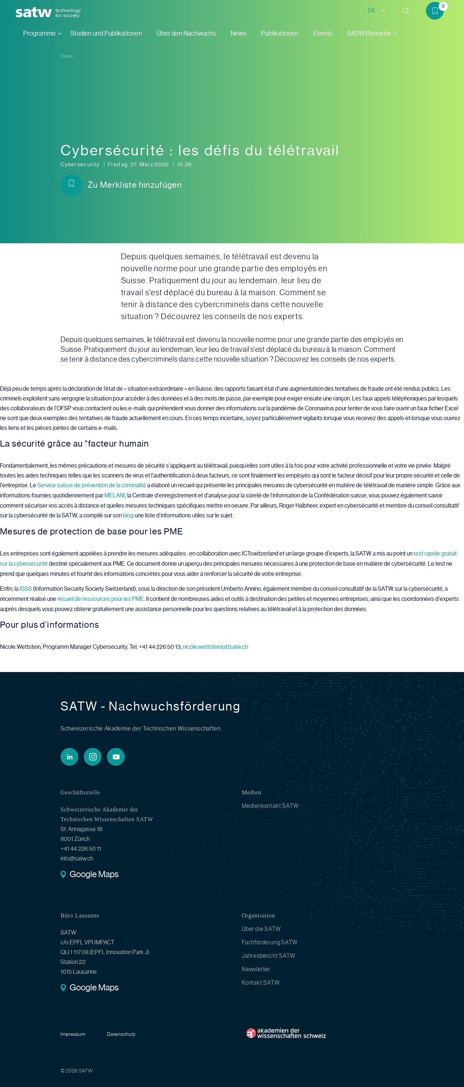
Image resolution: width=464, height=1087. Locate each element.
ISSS (26, 586)
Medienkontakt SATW (270, 802)
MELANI (114, 495)
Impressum (73, 1031)
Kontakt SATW (261, 979)
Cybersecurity (81, 164)
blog (128, 514)
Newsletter (256, 966)
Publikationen (280, 33)
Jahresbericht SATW (268, 952)
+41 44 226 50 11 (81, 845)
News (238, 33)
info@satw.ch (77, 855)
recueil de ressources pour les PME (100, 596)
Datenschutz (121, 1031)
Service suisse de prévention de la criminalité (91, 485)
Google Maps (94, 872)
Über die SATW (261, 926)
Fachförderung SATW (269, 939)
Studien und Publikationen (106, 33)
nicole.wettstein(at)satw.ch (215, 644)
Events (323, 33)
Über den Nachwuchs (186, 33)
